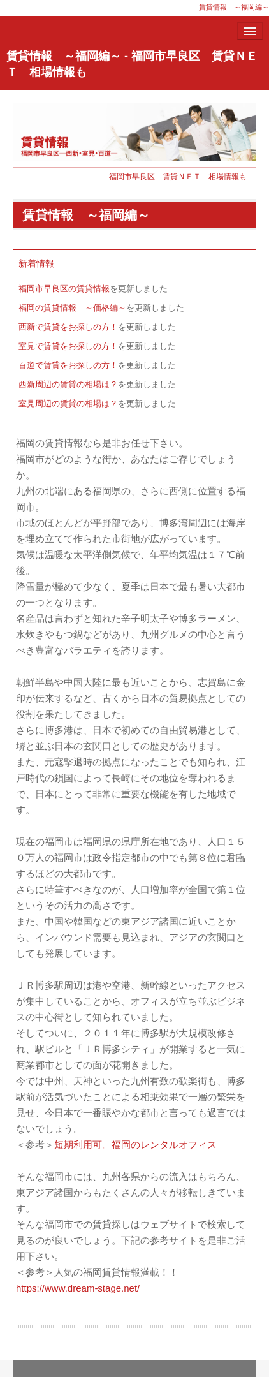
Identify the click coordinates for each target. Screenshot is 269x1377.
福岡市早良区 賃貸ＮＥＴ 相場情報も (178, 176)
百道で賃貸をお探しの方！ (68, 365)
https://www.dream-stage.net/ (78, 1288)
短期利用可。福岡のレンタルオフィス (135, 1144)
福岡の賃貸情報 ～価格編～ (72, 308)
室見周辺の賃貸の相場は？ (68, 403)
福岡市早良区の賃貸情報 (64, 288)
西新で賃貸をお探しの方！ (68, 327)
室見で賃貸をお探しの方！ (68, 346)
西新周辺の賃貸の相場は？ (68, 384)
